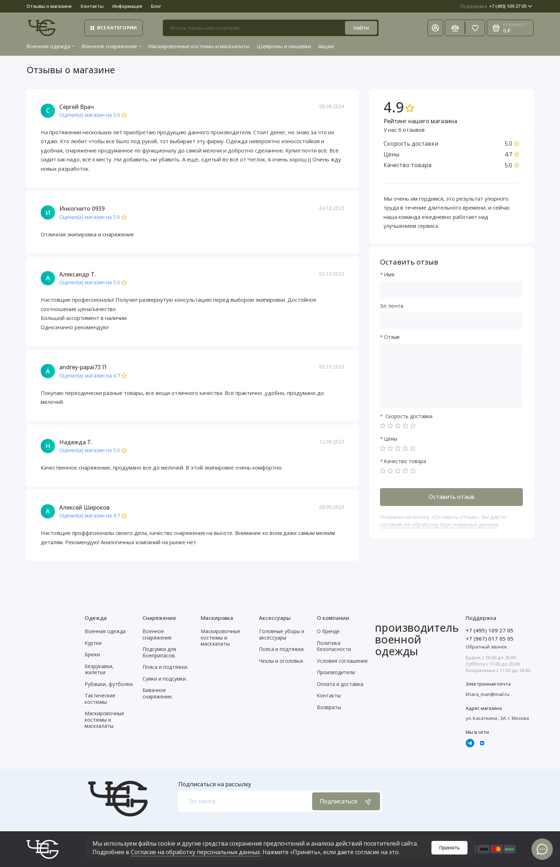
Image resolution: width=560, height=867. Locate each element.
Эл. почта (391, 306)
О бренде (328, 631)
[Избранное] (475, 28)
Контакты (92, 6)
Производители (336, 672)
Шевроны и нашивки (284, 46)
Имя (389, 275)
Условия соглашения (342, 660)
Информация (127, 6)
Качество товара (405, 461)
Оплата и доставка (340, 684)
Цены (390, 439)
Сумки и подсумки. (164, 678)
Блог (156, 6)
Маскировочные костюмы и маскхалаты (199, 46)
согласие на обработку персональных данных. (439, 524)
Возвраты (329, 707)
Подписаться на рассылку (214, 784)
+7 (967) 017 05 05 (490, 638)
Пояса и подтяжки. (165, 666)
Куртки (93, 643)
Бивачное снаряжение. (157, 693)
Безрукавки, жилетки (99, 669)
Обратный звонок (486, 646)
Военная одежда (50, 46)
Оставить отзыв (451, 497)
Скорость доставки (408, 417)
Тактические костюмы (100, 698)
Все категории (113, 27)
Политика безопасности (334, 646)
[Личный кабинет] (435, 28)
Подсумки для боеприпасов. (159, 652)
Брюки (92, 654)
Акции (326, 46)
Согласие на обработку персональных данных (195, 852)
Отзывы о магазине (49, 6)
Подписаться (346, 801)
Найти (361, 27)
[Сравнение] (455, 28)
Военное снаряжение (111, 46)
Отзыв (392, 337)
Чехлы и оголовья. (281, 660)
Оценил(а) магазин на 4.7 (89, 376)
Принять (449, 847)
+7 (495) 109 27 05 (496, 6)
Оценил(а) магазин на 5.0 (89, 115)
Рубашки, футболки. (109, 684)
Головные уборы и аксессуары (281, 634)
